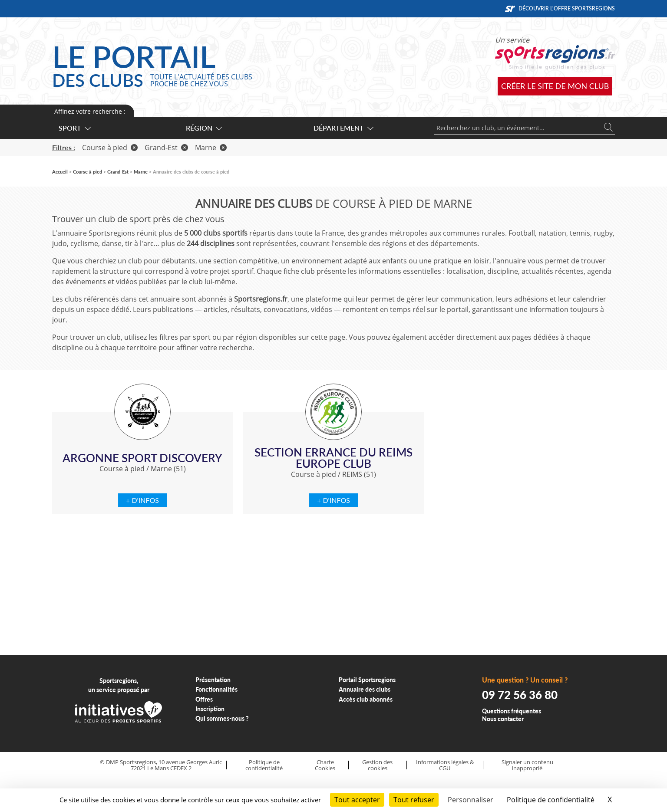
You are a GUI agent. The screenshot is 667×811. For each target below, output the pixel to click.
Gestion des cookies (377, 765)
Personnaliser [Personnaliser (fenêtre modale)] (470, 799)
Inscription (210, 708)
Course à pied (110, 147)
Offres (204, 699)
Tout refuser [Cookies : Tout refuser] (413, 799)
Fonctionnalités (216, 689)
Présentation (213, 679)
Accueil (60, 171)
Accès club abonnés (366, 699)
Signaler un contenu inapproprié (527, 765)
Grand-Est (166, 147)
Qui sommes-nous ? (222, 718)
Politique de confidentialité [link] (550, 799)
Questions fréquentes (511, 711)
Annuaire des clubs (364, 689)
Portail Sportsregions (367, 679)
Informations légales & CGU (445, 765)
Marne (211, 147)
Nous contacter (503, 718)
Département (343, 128)
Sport (74, 128)
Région (203, 128)
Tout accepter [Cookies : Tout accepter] (357, 799)
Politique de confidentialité (264, 765)
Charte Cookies (325, 765)
